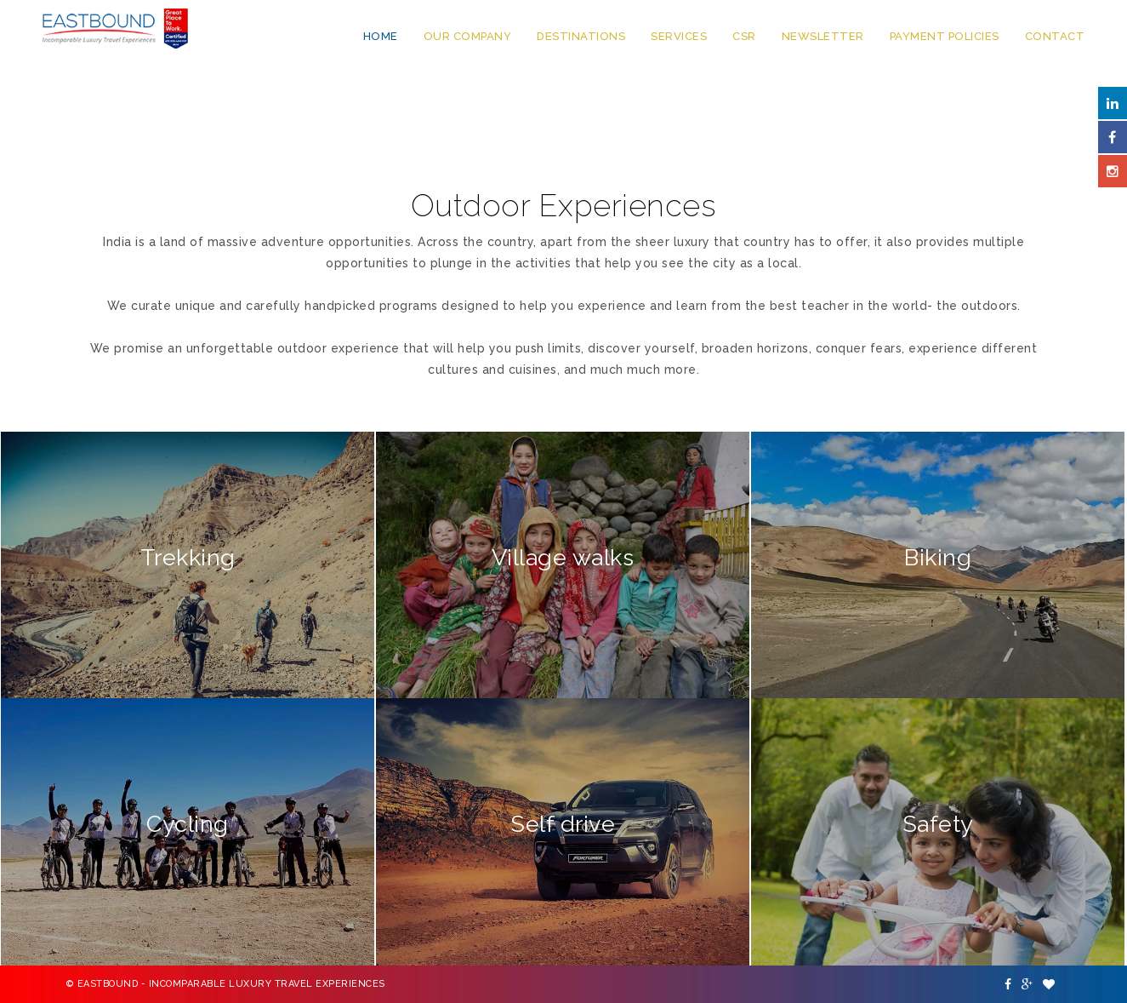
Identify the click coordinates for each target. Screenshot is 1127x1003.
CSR (744, 36)
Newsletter (823, 36)
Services (679, 36)
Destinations (581, 36)
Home (380, 36)
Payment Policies (944, 36)
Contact (1055, 36)
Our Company (468, 36)
